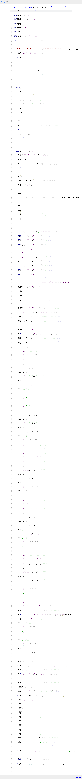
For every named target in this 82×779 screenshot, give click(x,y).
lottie (30, 8)
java (19, 8)
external (16, 6)
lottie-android (35, 6)
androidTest (13, 8)
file (36, 10)
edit (40, 10)
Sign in (79, 2)
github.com (22, 6)
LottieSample (63, 6)
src (69, 6)
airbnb (28, 6)
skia (11, 6)
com (22, 8)
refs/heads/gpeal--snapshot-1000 (48, 6)
